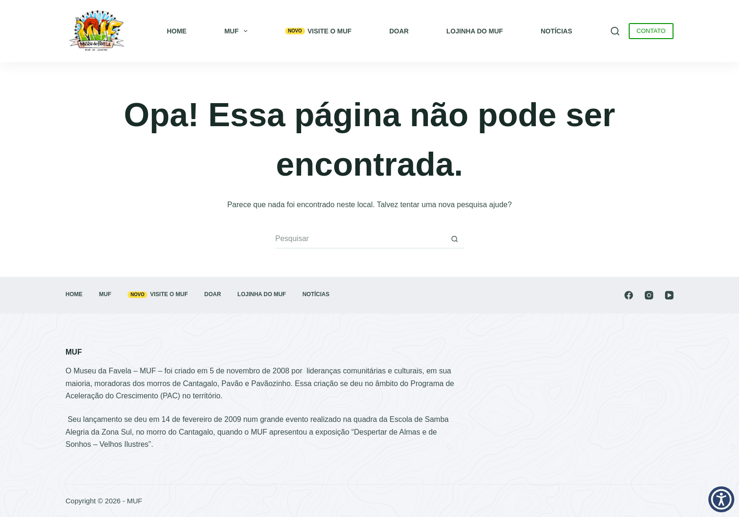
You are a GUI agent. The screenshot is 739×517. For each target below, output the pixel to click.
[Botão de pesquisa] (454, 239)
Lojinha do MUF (474, 31)
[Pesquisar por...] (360, 239)
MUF (237, 31)
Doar (399, 31)
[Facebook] (628, 295)
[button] (721, 499)
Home (177, 31)
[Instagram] (649, 295)
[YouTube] (669, 295)
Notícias (556, 31)
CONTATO (651, 30)
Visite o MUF (318, 31)
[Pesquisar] (615, 31)
